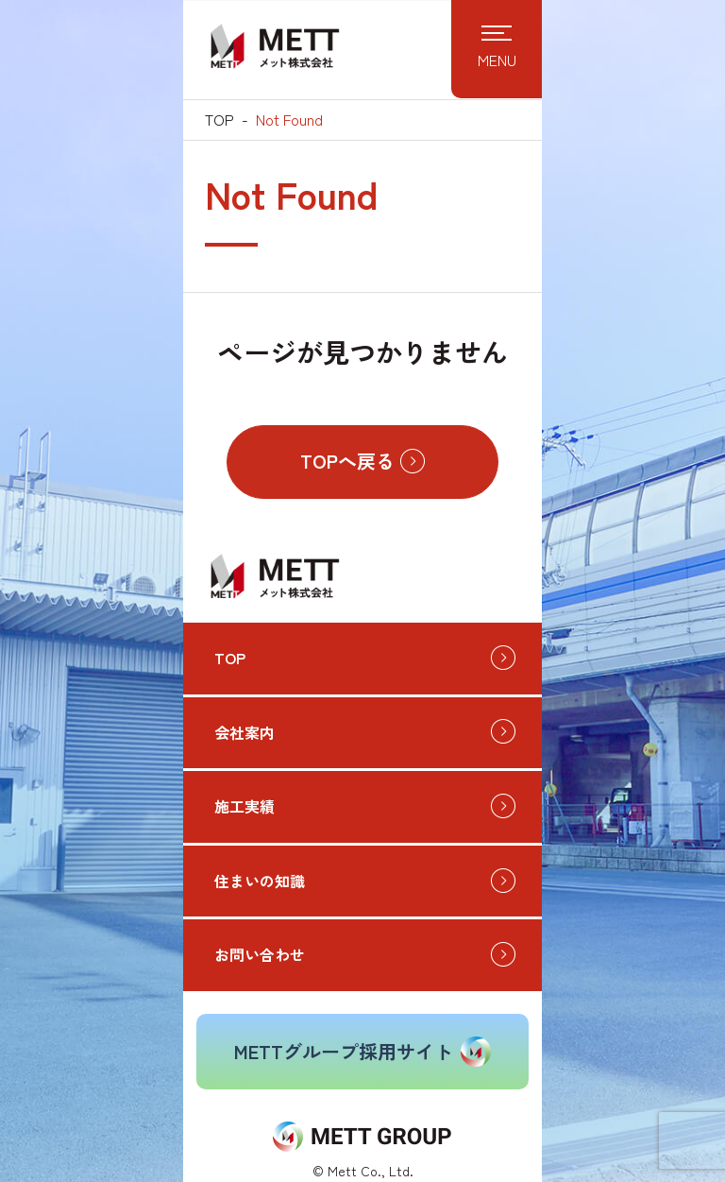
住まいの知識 (259, 880)
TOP (219, 119)
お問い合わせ (259, 954)
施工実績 (244, 806)
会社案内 (244, 732)
